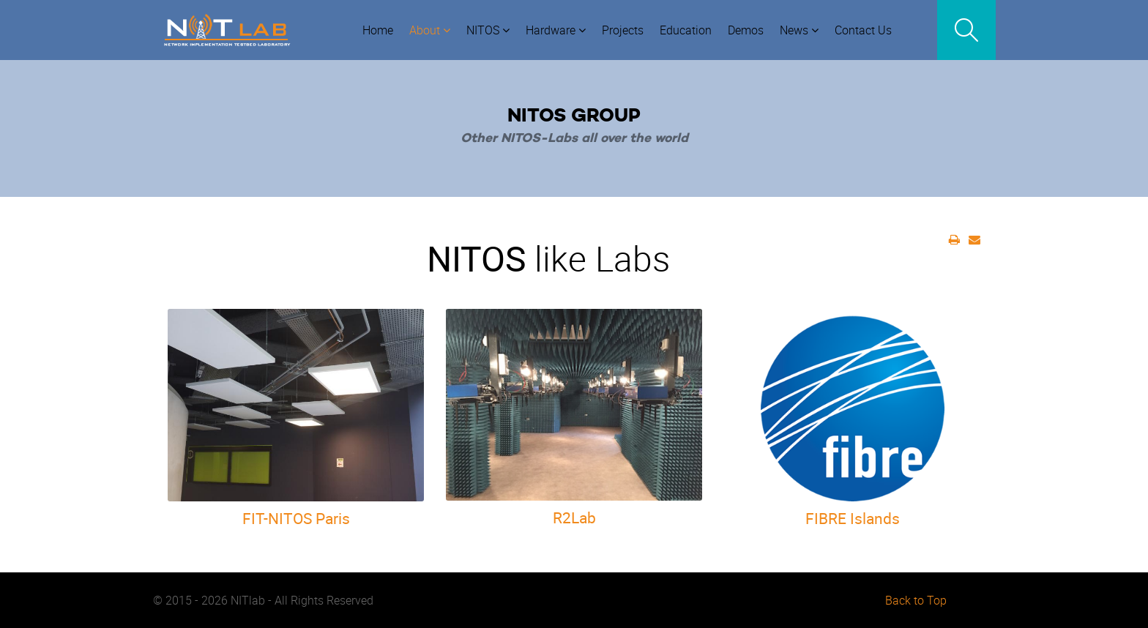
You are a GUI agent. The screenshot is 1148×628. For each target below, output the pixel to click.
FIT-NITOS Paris (296, 518)
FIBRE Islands (852, 518)
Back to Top (916, 600)
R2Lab (574, 517)
